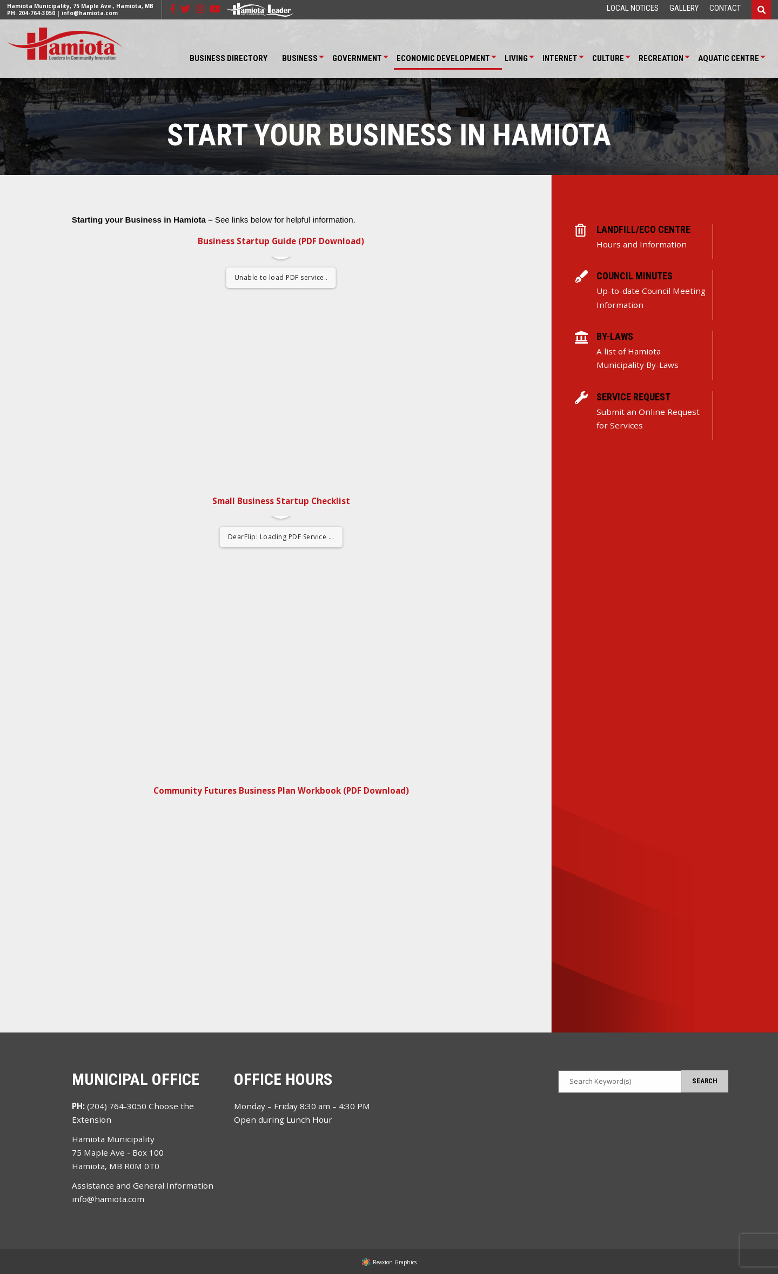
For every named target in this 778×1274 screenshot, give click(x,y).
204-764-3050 (36, 13)
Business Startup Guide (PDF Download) (281, 241)
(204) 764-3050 (116, 1106)
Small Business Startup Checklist (281, 500)
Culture (608, 58)
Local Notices (633, 8)
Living (516, 58)
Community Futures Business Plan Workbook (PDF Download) (281, 790)
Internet (560, 58)
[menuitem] (633, 8)
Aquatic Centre (728, 58)
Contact (725, 8)
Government (357, 58)
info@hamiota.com (90, 13)
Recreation (661, 58)
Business (300, 58)
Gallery (684, 8)
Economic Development (443, 58)
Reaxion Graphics (395, 1262)
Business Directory (228, 58)
